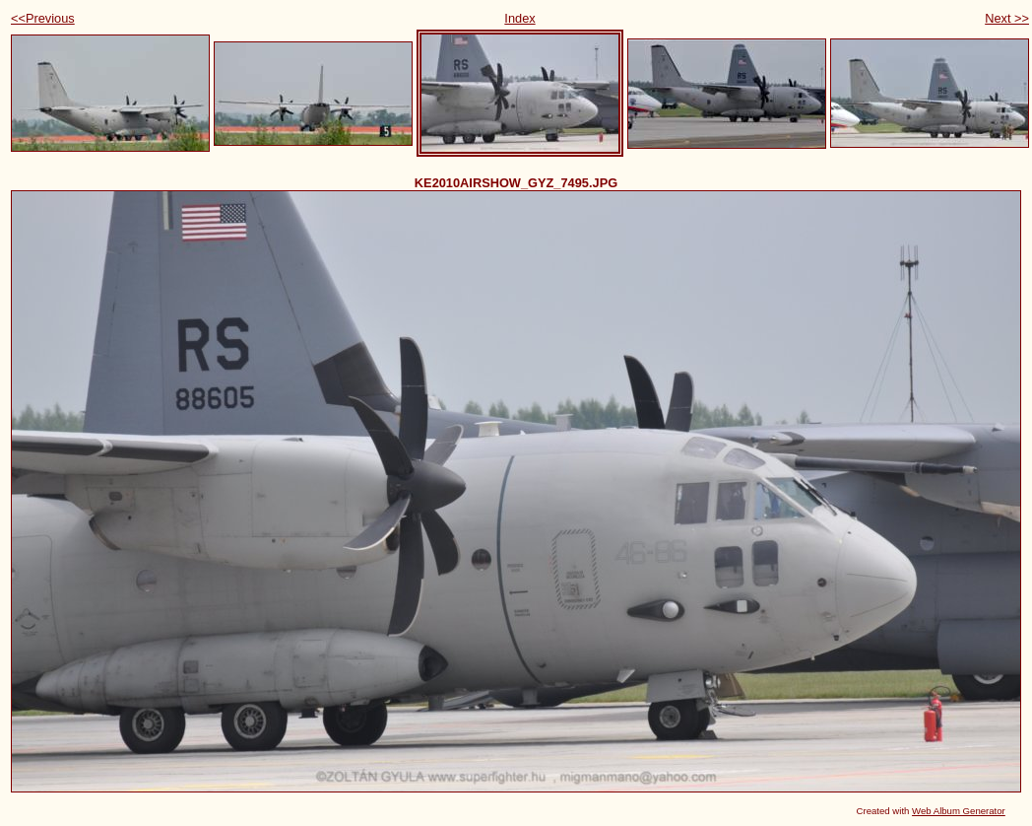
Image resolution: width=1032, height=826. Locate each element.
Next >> (1007, 18)
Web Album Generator (958, 810)
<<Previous (43, 18)
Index (519, 18)
